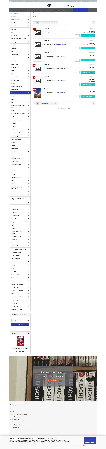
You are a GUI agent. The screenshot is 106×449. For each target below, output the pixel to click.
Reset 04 (46, 65)
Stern (12, 204)
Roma (13, 111)
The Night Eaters (16, 253)
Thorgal (13, 266)
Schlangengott (15, 136)
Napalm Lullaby (15, 20)
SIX (12, 184)
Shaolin (13, 152)
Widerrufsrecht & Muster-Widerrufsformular (17, 419)
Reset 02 (46, 41)
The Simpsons (15, 262)
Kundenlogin (84, 1)
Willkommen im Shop (15, 1)
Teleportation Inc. (16, 237)
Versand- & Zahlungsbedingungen (19, 415)
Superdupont (15, 216)
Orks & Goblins (15, 55)
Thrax (12, 269)
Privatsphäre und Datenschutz (18, 425)
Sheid (13, 156)
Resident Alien (15, 97)
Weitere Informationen (89, 446)
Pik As (13, 71)
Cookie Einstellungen (15, 431)
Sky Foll (13, 175)
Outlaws (13, 58)
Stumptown (14, 210)
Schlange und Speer (17, 133)
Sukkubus (14, 213)
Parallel (13, 62)
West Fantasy (15, 294)
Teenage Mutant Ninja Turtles (17, 233)
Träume (13, 272)
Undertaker (14, 278)
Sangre (13, 127)
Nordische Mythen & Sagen (18, 39)
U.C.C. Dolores (15, 275)
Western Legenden (16, 298)
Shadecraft (14, 149)
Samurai (13, 124)
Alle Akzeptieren (90, 439)
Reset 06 (46, 90)
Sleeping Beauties (16, 178)
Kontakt (84, 10)
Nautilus (13, 23)
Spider (13, 195)
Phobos (13, 68)
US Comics (36, 10)
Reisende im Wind (16, 90)
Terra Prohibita (15, 247)
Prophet (13, 84)
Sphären (13, 192)
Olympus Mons (15, 46)
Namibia (13, 17)
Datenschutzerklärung (46, 443)
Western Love (15, 301)
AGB (11, 423)
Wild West (14, 304)
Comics (21, 10)
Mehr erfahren (53, 381)
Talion (13, 226)
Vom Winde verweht (17, 291)
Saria (12, 130)
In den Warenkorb (87, 36)
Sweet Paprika (15, 219)
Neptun (13, 27)
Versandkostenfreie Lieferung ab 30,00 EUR (34, 1)
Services (77, 10)
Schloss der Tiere (16, 140)
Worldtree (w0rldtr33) (17, 310)
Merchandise (54, 10)
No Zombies (14, 36)
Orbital (13, 52)
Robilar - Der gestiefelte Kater (18, 107)
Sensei (13, 146)
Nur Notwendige (89, 442)
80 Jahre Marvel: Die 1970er (20, 349)
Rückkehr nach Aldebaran (18, 114)
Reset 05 (46, 77)
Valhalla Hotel (15, 288)
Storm (13, 207)
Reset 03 (46, 53)
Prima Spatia (15, 81)
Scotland (14, 143)
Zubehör (69, 10)
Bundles (63, 10)
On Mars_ (14, 49)
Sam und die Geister (17, 121)
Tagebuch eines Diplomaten (19, 223)
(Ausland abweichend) (61, 33)
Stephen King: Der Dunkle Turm (18, 199)
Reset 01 (46, 29)
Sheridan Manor (15, 159)
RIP (12, 103)
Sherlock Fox (14, 162)
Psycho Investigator (17, 87)
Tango (13, 229)
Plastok (13, 74)
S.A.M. (12, 117)
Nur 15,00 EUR (20, 352)
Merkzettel (93, 1)
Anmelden (20, 325)
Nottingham (14, 43)
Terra (12, 243)
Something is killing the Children (17, 188)
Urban (13, 282)
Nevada (13, 30)
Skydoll (13, 172)
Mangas (28, 10)
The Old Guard (15, 256)
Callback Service (14, 428)
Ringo (13, 100)
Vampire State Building (17, 285)
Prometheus (14, 78)
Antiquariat (45, 10)
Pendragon (14, 65)
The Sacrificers (15, 259)
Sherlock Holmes (16, 165)
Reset (13, 94)
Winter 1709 (14, 307)
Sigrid (12, 181)
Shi (12, 168)
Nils (12, 33)
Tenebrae (14, 240)
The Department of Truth (18, 250)
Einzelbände (14, 14)
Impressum (13, 409)
